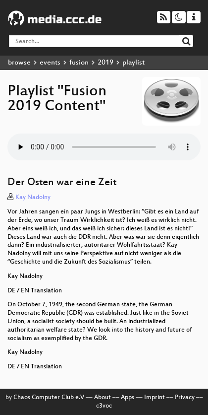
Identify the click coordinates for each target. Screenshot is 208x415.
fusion (79, 63)
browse (19, 63)
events (50, 63)
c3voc (104, 406)
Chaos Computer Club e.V (48, 397)
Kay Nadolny (33, 197)
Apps (127, 397)
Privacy (185, 397)
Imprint (154, 397)
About (102, 397)
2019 (105, 63)
